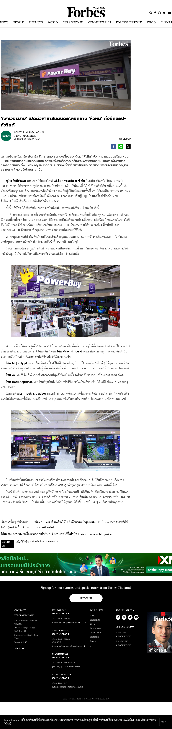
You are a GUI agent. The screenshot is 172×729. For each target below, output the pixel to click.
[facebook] (113, 147)
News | (18, 136)
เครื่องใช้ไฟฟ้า (22, 542)
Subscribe (86, 598)
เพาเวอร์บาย (53, 542)
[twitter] (128, 147)
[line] (120, 147)
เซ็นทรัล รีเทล (38, 542)
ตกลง (163, 722)
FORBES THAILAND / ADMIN (29, 132)
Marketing (29, 136)
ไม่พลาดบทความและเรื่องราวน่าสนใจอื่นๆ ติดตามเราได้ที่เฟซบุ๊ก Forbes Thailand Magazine (56, 534)
